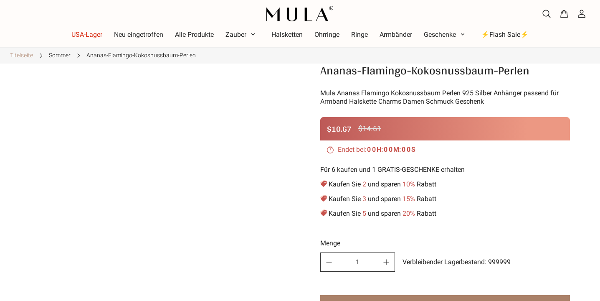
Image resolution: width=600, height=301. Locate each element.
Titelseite (21, 55)
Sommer (60, 55)
